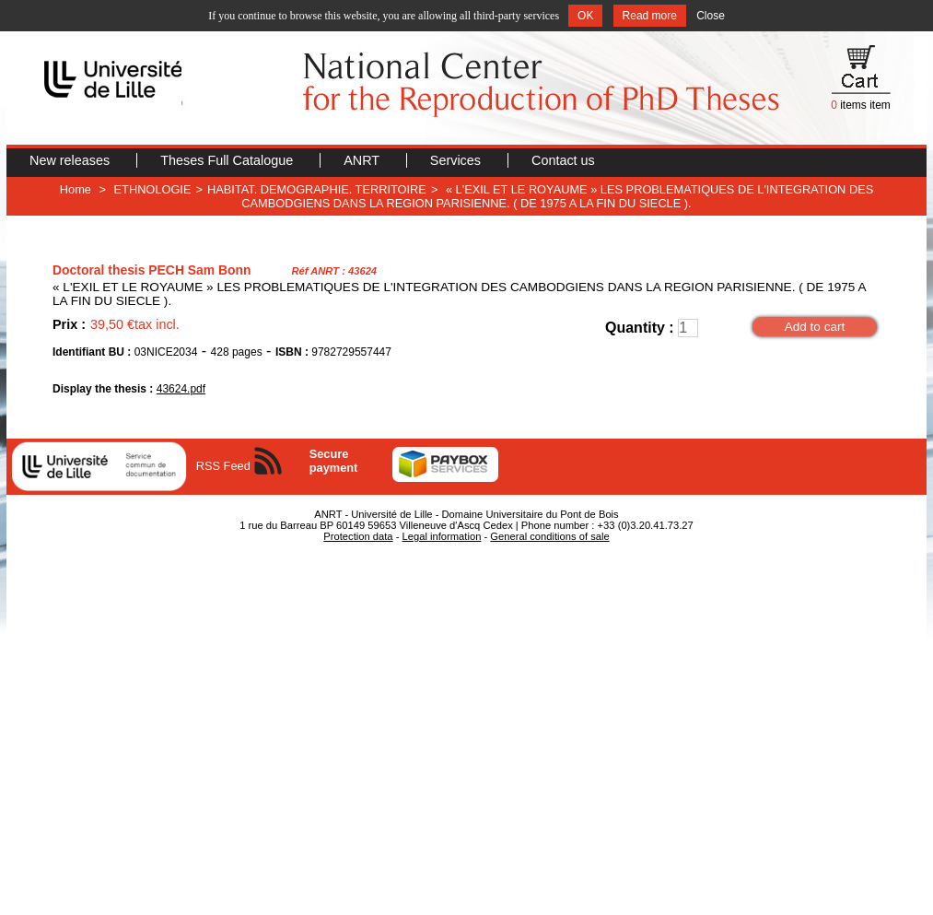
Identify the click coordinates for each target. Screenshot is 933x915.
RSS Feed (223, 466)
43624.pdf (181, 388)
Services (457, 160)
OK (585, 15)
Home (75, 189)
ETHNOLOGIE (153, 189)
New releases (71, 160)
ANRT (363, 160)
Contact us (563, 160)
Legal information (442, 536)
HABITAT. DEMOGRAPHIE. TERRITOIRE (316, 189)
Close (710, 15)
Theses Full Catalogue (228, 160)
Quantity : (639, 327)
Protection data (357, 536)
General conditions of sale (549, 536)
